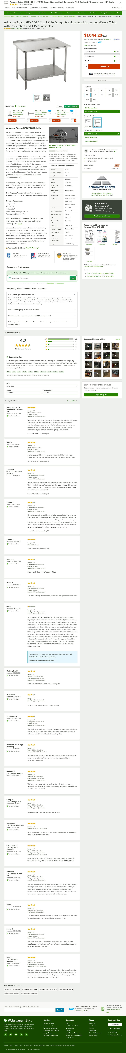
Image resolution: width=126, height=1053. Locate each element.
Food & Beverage (56, 13)
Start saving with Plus (81, 1010)
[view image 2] (97, 346)
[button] (37, 98)
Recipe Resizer (48, 1033)
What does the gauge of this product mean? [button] (23, 310)
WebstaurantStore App (51, 1028)
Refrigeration (30, 13)
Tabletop (70, 13)
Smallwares (42, 13)
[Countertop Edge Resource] (89, 254)
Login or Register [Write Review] (101, 395)
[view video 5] (88, 355)
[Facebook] (16, 1034)
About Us (92, 1023)
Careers (91, 1028)
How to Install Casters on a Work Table (103, 273)
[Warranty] (115, 237)
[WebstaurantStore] (20, 1020)
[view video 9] (88, 364)
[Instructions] (102, 237)
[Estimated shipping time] (114, 151)
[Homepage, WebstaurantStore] (18, 7)
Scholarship (92, 1030)
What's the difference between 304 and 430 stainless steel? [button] (29, 316)
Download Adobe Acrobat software (93, 266)
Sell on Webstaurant (95, 1033)
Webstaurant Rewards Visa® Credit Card (106, 74)
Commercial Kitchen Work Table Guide (103, 276)
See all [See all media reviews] (118, 339)
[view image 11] (106, 364)
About (52, 151)
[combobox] (61, 7)
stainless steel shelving (11, 993)
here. (20, 224)
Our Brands (92, 1026)
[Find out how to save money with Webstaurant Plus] (6, 111)
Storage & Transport (107, 13)
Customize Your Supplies (51, 1030)
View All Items (22, 106)
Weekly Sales (70, 1028)
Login (86, 45)
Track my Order (115, 1028)
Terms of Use (50, 283)
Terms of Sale (8, 1045)
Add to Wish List (102, 80)
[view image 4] (115, 346)
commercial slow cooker (29, 989)
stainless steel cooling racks (48, 989)
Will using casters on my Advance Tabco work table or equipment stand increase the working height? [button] (38, 323)
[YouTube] (10, 1034)
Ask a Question (71, 106)
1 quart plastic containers (12, 989)
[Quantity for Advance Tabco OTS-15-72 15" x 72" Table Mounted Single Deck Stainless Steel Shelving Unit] (50, 120)
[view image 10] (97, 364)
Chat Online (112, 1032)
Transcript (58, 151)
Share (59, 106)
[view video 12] (115, 364)
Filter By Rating (47, 390)
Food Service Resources (73, 1033)
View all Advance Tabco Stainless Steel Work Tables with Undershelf (102, 194)
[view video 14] (97, 373)
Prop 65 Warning (32, 248)
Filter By (8, 390)
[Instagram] (5, 1034)
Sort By (8, 383)
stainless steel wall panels (29, 993)
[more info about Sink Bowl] (114, 61)
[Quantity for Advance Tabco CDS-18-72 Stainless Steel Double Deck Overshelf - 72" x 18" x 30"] (28, 120)
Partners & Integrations (51, 1035)
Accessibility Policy (40, 1045)
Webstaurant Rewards (50, 1026)
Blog (67, 1023)
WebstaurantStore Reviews (74, 1035)
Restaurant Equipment (14, 13)
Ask (73, 278)
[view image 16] (115, 373)
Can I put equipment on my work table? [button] (22, 295)
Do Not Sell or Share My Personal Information (61, 1045)
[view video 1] (88, 346)
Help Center (115, 1024)
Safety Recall (70, 1038)
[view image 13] (88, 373)
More (118, 13)
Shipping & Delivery (115, 1035)
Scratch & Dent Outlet (72, 1026)
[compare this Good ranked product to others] (117, 165)
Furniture (93, 13)
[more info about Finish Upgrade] (114, 56)
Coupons (68, 1030)
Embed (65, 151)
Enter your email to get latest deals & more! (21, 1007)
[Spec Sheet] (89, 237)
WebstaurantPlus (49, 1023)
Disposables (81, 13)
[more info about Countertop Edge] (114, 52)
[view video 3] (106, 346)
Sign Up (60, 1010)
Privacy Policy (60, 283)
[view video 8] (115, 355)
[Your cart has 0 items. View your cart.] (119, 7)
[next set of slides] (78, 116)
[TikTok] (21, 1034)
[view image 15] (106, 373)
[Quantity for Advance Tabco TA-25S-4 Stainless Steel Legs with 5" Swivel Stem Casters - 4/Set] (6, 120)
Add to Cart (12, 120)
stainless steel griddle (66, 989)
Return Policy (93, 1035)
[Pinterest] (26, 1034)
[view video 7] (106, 355)
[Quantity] (86, 66)
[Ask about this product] (42, 278)
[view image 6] (97, 355)
